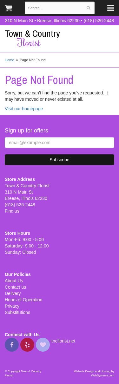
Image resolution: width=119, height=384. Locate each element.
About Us (14, 280)
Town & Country (59, 38)
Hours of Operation (23, 299)
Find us (12, 211)
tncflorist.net (63, 340)
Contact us (15, 287)
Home (9, 60)
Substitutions (17, 312)
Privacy (12, 306)
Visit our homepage (24, 108)
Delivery (13, 293)
